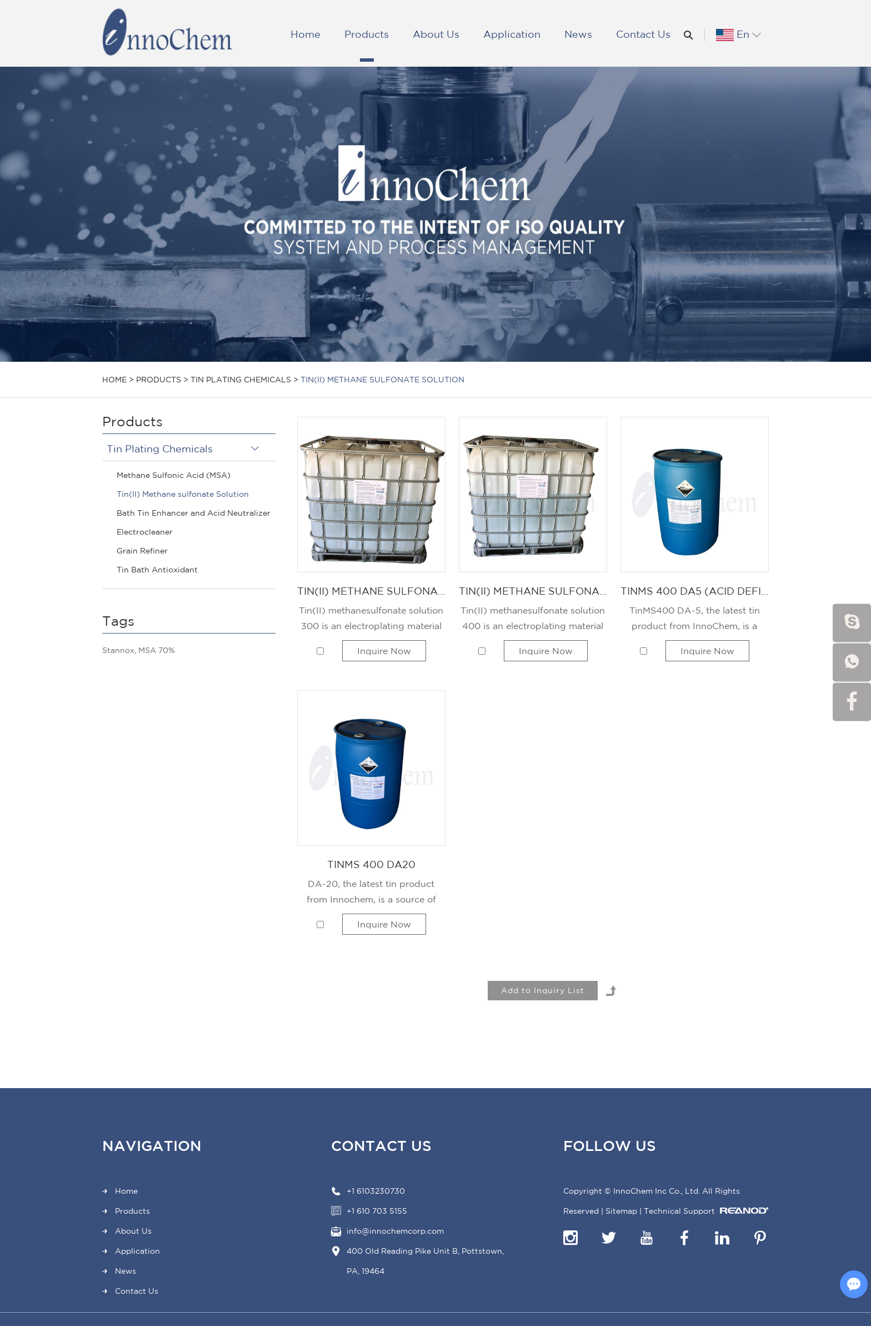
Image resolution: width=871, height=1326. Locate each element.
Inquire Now (384, 651)
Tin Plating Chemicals (241, 379)
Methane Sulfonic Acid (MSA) (174, 475)
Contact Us (643, 33)
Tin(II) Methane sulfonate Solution (382, 379)
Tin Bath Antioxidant (157, 569)
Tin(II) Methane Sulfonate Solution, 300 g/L (371, 590)
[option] (435, 214)
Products (366, 33)
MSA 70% (156, 650)
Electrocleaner (145, 531)
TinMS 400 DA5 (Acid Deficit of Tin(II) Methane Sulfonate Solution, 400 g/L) (694, 590)
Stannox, (119, 650)
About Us (436, 33)
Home (306, 33)
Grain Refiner (142, 550)
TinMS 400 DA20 (371, 864)
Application (511, 33)
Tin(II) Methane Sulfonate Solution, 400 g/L (533, 590)
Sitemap (621, 1211)
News (578, 33)
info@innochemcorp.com (395, 1231)
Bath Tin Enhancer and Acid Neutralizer (194, 513)
